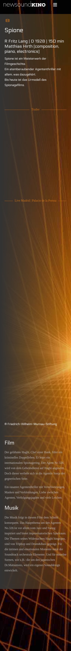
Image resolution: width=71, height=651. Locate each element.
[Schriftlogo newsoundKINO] (25, 5)
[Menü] (55, 4)
